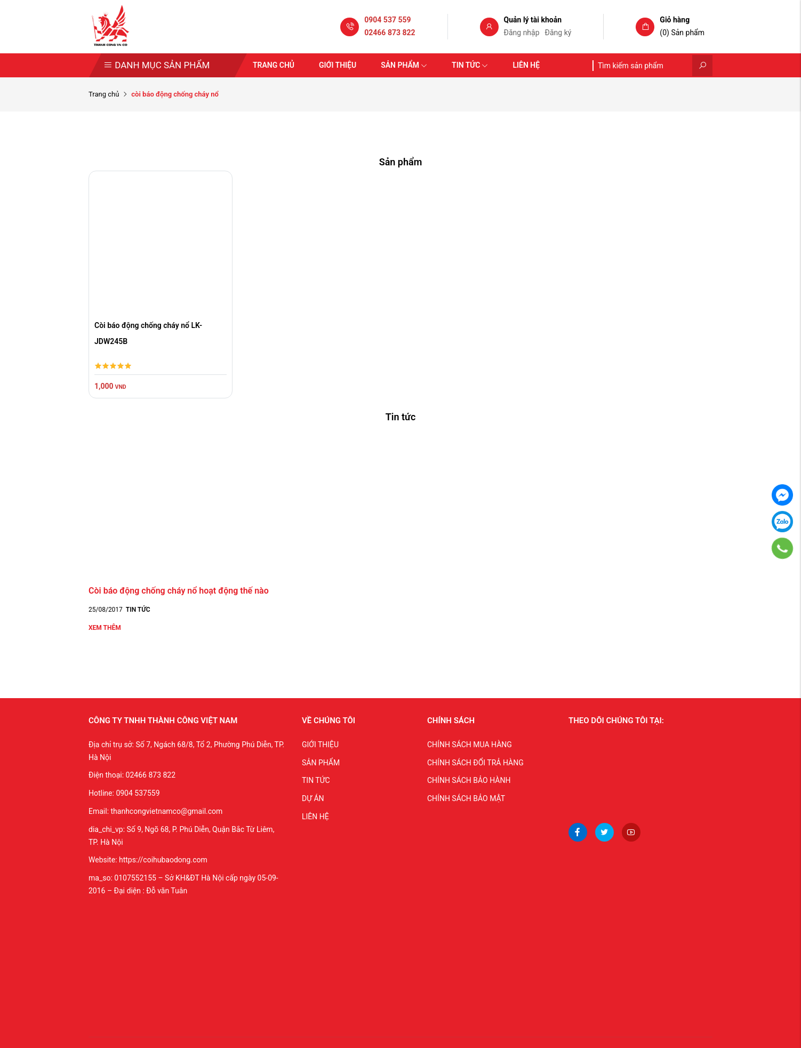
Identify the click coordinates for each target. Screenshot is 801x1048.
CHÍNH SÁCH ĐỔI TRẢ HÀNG (475, 762)
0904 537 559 (387, 19)
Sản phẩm (404, 65)
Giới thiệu (337, 65)
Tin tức (470, 65)
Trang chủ (273, 65)
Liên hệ (526, 65)
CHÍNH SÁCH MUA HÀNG (469, 744)
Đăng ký (558, 32)
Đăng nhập (522, 32)
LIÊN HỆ (315, 816)
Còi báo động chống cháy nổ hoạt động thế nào (179, 591)
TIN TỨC (316, 780)
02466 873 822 (389, 32)
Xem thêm (105, 627)
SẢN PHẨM (321, 762)
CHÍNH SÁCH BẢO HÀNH (468, 780)
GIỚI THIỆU (320, 744)
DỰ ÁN (313, 798)
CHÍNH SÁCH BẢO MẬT (466, 798)
